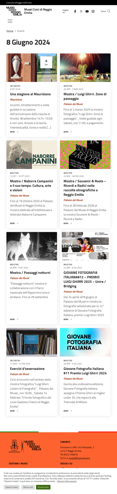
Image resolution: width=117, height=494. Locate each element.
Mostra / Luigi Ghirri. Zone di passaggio (85, 96)
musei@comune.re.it (79, 458)
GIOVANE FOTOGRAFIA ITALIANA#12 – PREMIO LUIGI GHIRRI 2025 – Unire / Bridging (85, 279)
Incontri (15, 85)
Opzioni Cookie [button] (12, 487)
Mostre (68, 85)
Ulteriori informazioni (67, 481)
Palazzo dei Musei (73, 104)
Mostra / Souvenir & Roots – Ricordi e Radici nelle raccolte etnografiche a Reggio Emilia (85, 187)
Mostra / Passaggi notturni (30, 272)
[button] (109, 11)
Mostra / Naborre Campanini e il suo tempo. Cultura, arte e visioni (31, 185)
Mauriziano (16, 100)
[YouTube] (86, 11)
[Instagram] (92, 11)
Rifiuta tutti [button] (28, 487)
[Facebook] (74, 11)
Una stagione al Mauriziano (30, 94)
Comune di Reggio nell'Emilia (19, 2)
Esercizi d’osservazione (27, 368)
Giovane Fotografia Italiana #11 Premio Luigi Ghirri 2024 (85, 371)
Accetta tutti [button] (43, 487)
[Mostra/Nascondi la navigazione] (10, 21)
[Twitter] (80, 11)
